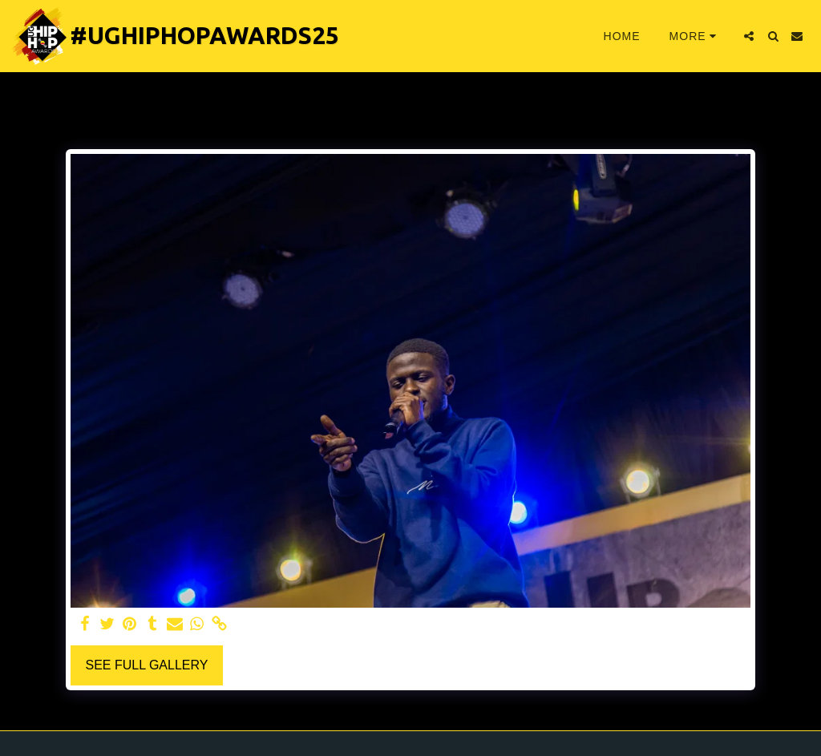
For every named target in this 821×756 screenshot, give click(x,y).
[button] (749, 36)
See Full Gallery (146, 665)
